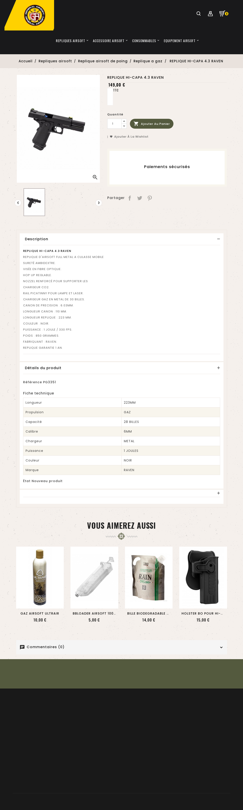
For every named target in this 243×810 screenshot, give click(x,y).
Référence (32, 382)
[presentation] (18, 202)
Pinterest (150, 197)
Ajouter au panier (152, 124)
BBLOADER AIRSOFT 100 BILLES (99, 613)
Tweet (140, 197)
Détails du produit (43, 367)
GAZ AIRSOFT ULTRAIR (39, 613)
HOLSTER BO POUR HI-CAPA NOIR (211, 613)
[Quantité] (114, 124)
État (27, 481)
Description (36, 239)
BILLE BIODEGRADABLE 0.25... (152, 613)
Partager (130, 197)
